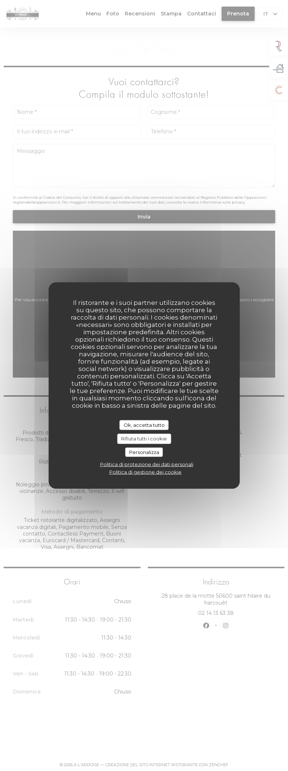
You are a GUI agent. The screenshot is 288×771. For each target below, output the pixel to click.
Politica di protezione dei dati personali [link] (146, 464)
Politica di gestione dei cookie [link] (145, 472)
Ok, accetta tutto (144, 425)
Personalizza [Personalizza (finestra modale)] (144, 452)
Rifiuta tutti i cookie (144, 439)
